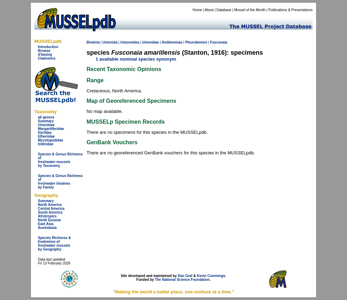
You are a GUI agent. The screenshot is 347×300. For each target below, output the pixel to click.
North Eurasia (49, 220)
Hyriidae (44, 132)
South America (50, 212)
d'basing (45, 54)
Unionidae (46, 125)
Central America (51, 208)
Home (197, 10)
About (208, 10)
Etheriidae (46, 136)
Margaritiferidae (51, 129)
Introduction (48, 47)
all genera (46, 117)
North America (50, 205)
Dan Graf (185, 276)
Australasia (47, 228)
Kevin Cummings (211, 276)
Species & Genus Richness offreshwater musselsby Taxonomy (60, 160)
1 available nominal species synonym (136, 59)
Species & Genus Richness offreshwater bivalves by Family (60, 181)
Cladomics (47, 58)
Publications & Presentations (290, 10)
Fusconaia (218, 42)
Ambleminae (172, 42)
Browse (44, 51)
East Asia (46, 224)
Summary (46, 121)
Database (224, 10)
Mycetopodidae (50, 140)
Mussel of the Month (250, 10)
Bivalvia (93, 42)
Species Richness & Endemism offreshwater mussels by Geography (54, 243)
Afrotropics (47, 216)
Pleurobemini (196, 42)
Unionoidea (129, 42)
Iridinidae (45, 144)
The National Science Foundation (182, 280)
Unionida (110, 42)
